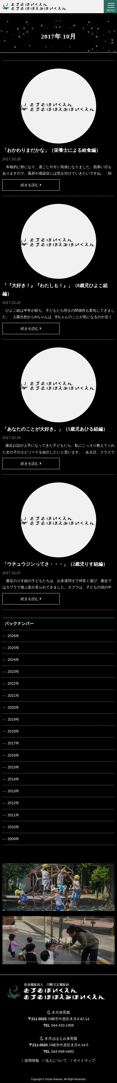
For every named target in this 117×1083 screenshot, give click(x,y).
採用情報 (31, 1060)
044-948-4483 (62, 1051)
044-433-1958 (62, 1025)
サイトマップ (84, 1060)
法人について (56, 1060)
